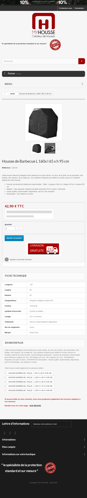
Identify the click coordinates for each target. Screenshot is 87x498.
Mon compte (8, 446)
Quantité (8, 224)
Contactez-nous (65, 8)
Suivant (58, 148)
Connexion (79, 8)
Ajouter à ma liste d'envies (20, 260)
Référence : (6, 168)
